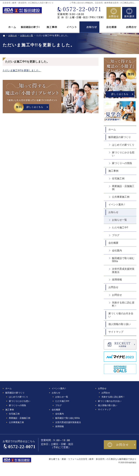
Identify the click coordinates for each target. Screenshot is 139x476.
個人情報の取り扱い (119, 324)
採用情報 (117, 279)
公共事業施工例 (120, 196)
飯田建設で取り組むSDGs (123, 260)
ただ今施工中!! (120, 227)
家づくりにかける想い (123, 154)
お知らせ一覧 (119, 219)
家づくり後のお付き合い (120, 315)
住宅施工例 (118, 178)
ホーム (112, 129)
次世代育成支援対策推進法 (123, 270)
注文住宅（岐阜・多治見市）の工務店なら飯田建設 (103, 459)
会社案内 (117, 250)
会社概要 (113, 242)
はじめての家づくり (123, 144)
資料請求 (129, 13)
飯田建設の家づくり (119, 137)
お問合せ (113, 287)
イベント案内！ (117, 204)
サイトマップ (115, 331)
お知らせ (113, 212)
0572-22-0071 (80, 13)
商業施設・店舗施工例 (123, 188)
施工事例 (113, 170)
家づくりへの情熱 (122, 163)
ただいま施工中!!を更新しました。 (22, 70)
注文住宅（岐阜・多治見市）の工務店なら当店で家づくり (28, 3)
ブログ (115, 235)
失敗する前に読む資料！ (123, 304)
